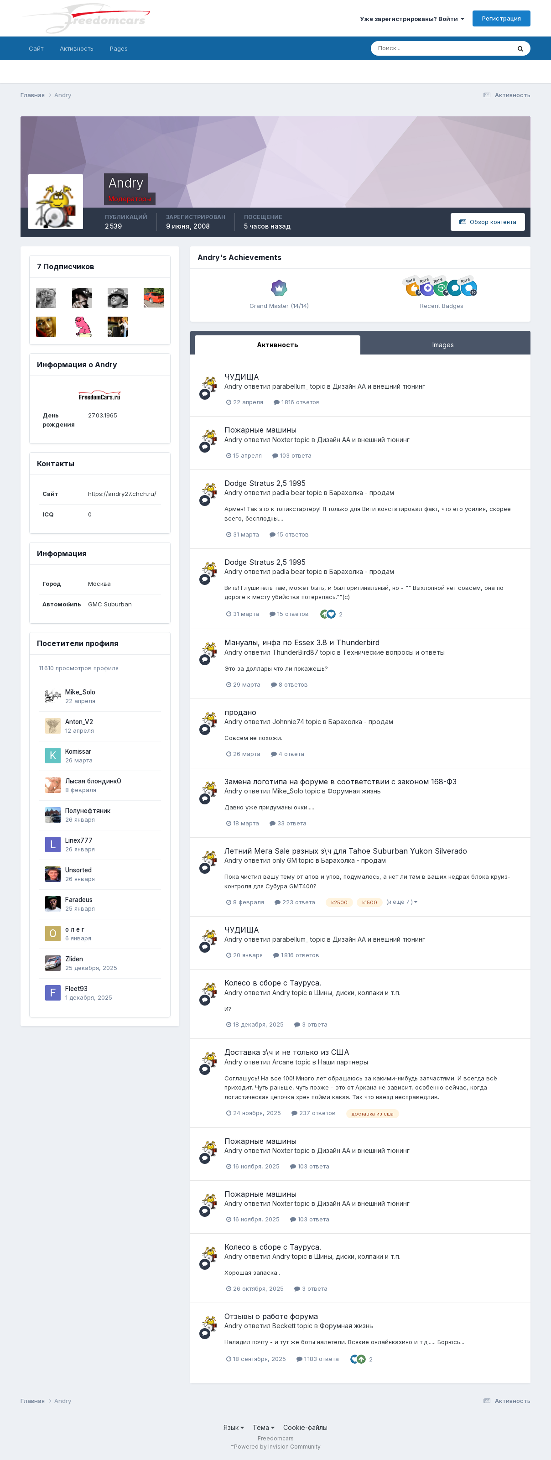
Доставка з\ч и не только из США (286, 1052)
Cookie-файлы (305, 1427)
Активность (77, 48)
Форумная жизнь (354, 791)
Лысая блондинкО (93, 781)
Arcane (283, 1062)
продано (240, 712)
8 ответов (289, 684)
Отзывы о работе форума (271, 1316)
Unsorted (78, 870)
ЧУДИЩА (241, 376)
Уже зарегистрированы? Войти (412, 18)
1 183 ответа (317, 1358)
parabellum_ (290, 386)
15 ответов (289, 534)
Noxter (282, 439)
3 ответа (310, 1024)
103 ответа (292, 455)
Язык (234, 1427)
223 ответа (295, 902)
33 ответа (288, 823)
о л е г (74, 929)
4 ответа (287, 753)
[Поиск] (401, 48)
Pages (119, 48)
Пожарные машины (260, 429)
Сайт (36, 48)
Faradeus (79, 899)
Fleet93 (76, 988)
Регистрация (501, 18)
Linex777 (79, 840)
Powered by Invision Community (277, 1446)
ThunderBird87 (295, 652)
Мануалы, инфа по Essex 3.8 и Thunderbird (301, 642)
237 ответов (313, 1112)
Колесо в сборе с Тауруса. (272, 982)
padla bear (288, 492)
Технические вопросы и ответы (394, 652)
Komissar (78, 751)
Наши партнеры (343, 1062)
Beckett (284, 1326)
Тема (264, 1427)
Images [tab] (443, 345)
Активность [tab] (277, 345)
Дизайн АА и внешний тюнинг (379, 386)
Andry (233, 386)
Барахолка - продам (361, 492)
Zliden (74, 959)
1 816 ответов (297, 402)
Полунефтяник (87, 810)
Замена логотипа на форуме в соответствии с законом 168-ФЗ (340, 781)
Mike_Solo (80, 692)
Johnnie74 (288, 721)
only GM (284, 860)
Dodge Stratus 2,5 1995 (265, 483)
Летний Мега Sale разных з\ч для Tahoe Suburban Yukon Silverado (345, 850)
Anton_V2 (79, 721)
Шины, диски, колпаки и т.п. (357, 992)
